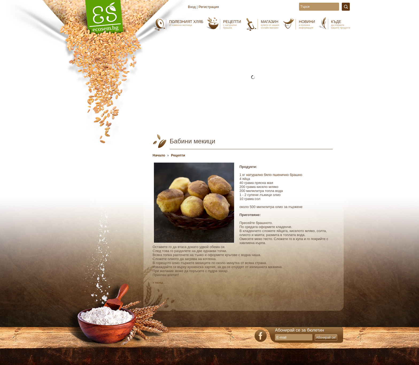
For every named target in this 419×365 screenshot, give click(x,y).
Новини (307, 24)
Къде (340, 24)
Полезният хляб (186, 22)
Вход (192, 7)
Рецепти (232, 24)
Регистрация (209, 7)
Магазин (270, 24)
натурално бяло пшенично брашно (274, 175)
